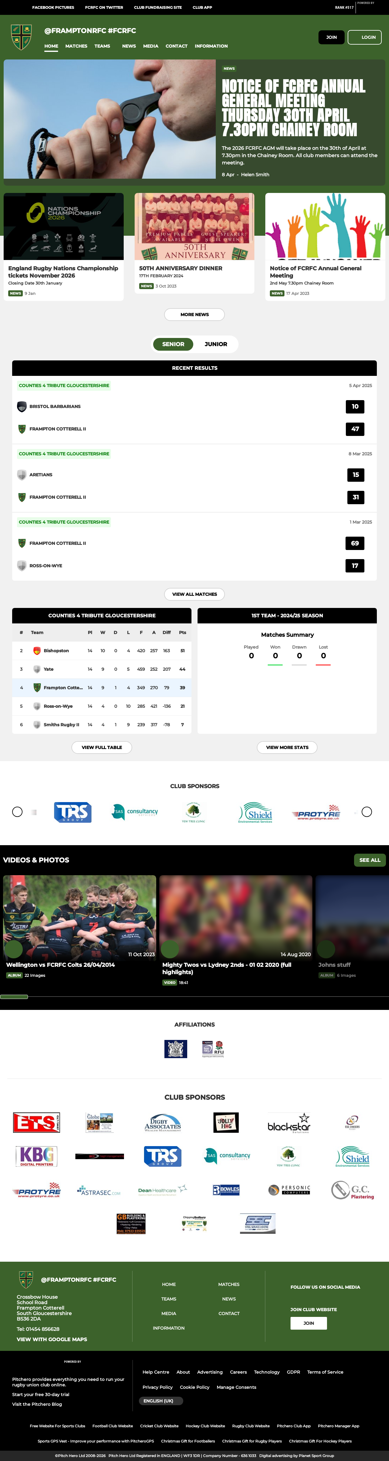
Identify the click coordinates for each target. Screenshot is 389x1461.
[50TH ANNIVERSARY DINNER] (195, 226)
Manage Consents (236, 1387)
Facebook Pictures (53, 7)
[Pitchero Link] (369, 10)
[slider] (14, 997)
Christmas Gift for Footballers (188, 1441)
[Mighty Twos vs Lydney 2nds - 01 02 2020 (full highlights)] (235, 968)
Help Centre (156, 1372)
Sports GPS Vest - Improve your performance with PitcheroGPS (96, 1441)
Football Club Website (112, 1426)
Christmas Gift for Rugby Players (252, 1441)
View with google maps (52, 1340)
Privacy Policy (158, 1387)
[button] (51, 46)
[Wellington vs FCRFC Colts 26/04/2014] (79, 918)
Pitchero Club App (294, 1426)
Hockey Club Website (205, 1426)
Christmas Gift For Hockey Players (320, 1441)
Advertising (210, 1372)
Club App (202, 7)
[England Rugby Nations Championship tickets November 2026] (64, 226)
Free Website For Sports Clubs (57, 1426)
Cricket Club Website (159, 1426)
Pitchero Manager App (338, 1426)
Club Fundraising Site (158, 7)
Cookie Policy (194, 1387)
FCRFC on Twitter (104, 7)
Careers (238, 1372)
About (183, 1372)
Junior (216, 344)
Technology (267, 1372)
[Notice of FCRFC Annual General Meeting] (325, 226)
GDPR (293, 1372)
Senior (173, 344)
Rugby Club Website (251, 1426)
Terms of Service (325, 1372)
